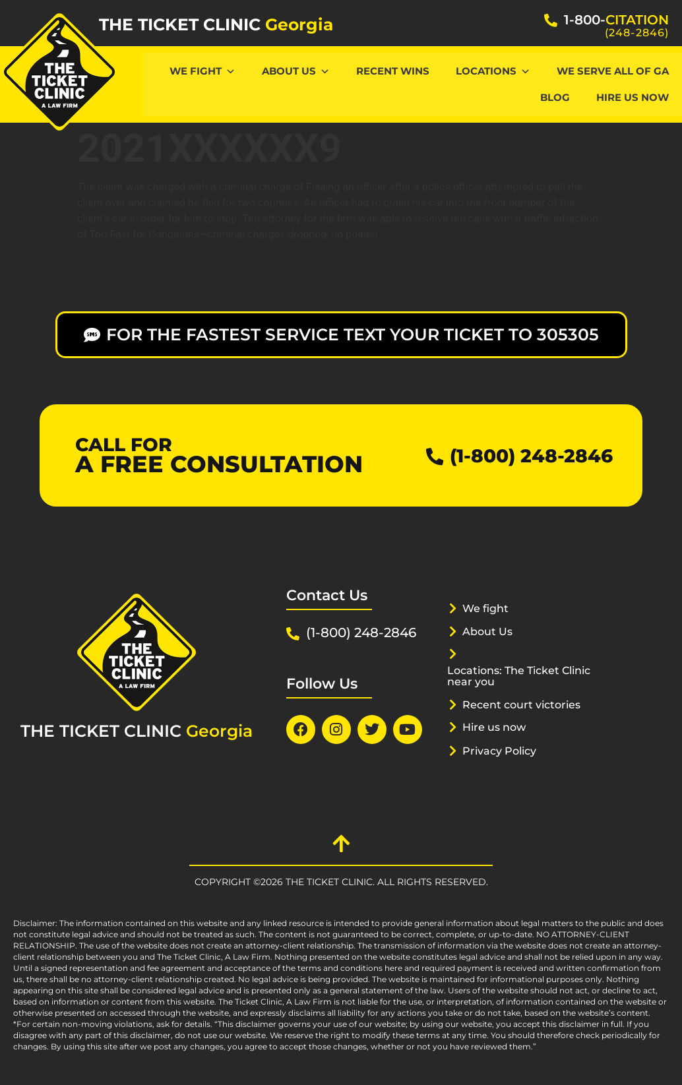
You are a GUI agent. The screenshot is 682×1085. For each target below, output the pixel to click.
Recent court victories (525, 704)
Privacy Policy (502, 750)
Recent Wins (392, 71)
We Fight (202, 71)
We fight (487, 608)
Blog (555, 97)
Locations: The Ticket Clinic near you (525, 676)
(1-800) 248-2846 (525, 455)
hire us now (632, 97)
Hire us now (497, 726)
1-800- (616, 20)
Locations (493, 71)
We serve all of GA (613, 71)
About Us (296, 71)
